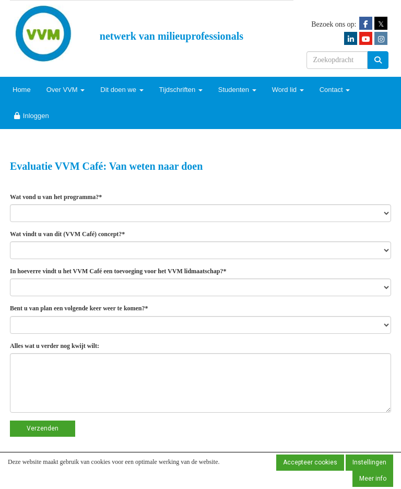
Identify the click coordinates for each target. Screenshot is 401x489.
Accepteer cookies (310, 462)
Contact (335, 90)
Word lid (288, 90)
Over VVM (65, 90)
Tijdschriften (181, 90)
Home (22, 90)
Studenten (237, 90)
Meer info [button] (372, 478)
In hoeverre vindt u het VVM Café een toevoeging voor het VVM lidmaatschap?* (118, 271)
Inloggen (31, 116)
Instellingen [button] (369, 462)
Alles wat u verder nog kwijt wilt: (54, 346)
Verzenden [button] (42, 428)
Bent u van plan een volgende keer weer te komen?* (79, 308)
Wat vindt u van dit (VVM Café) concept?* (67, 234)
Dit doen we (121, 90)
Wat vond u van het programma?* (56, 197)
